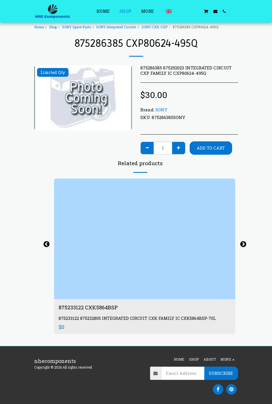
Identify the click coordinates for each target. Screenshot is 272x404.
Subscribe (221, 373)
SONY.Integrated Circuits (116, 27)
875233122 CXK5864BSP (88, 307)
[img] (144, 238)
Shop (53, 27)
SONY (161, 109)
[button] (178, 11)
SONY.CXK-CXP (155, 27)
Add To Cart (211, 148)
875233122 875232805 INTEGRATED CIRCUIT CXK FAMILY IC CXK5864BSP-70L (137, 318)
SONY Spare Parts (76, 27)
